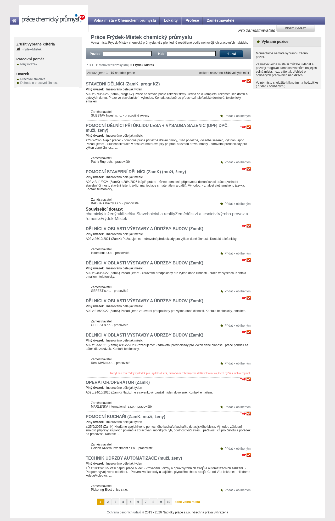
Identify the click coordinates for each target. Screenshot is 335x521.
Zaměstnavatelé (220, 20)
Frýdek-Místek (113, 218)
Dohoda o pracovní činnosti (39, 83)
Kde (161, 54)
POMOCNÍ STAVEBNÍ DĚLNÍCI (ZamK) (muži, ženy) (136, 172)
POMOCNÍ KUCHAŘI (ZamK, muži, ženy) (125, 416)
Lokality (171, 20)
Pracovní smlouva (32, 79)
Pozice (95, 54)
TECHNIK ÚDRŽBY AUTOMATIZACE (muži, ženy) (134, 458)
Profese (192, 20)
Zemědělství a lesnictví (196, 214)
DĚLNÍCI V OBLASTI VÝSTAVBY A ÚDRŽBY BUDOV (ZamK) (144, 229)
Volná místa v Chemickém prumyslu (125, 20)
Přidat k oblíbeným (237, 116)
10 (168, 502)
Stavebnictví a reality (155, 214)
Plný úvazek (28, 64)
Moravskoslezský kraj (114, 65)
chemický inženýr (102, 214)
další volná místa (187, 502)
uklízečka (126, 214)
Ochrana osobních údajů (124, 512)
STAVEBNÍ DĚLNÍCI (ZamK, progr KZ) (123, 84)
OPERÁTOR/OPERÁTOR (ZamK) (118, 382)
